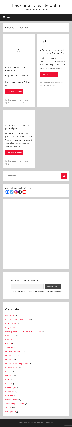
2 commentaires (49, 86)
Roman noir (10, 392)
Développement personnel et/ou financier (23, 331)
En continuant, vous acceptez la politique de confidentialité (36, 292)
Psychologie (10, 387)
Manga (8, 371)
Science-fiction (11, 400)
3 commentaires (14, 164)
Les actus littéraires (13, 351)
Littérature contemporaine (18, 100)
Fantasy (8, 339)
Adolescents (10, 315)
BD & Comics (10, 323)
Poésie (8, 379)
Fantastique (10, 335)
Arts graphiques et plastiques (17, 319)
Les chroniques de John (36, 5)
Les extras (9, 359)
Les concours (11, 355)
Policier (8, 384)
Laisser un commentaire (17, 103)
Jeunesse (9, 347)
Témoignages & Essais (14, 404)
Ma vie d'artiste (11, 368)
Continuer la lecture (14, 92)
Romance (9, 396)
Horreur (8, 343)
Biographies (10, 327)
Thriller (8, 408)
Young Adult (10, 412)
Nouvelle (9, 376)
